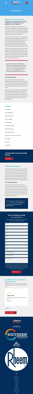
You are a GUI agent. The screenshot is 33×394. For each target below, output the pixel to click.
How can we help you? (8, 258)
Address (6, 236)
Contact (16, 392)
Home (16, 374)
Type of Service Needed (9, 255)
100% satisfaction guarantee (12, 57)
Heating (16, 380)
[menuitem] (16, 109)
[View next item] (7, 308)
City (6, 242)
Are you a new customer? (9, 252)
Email (6, 233)
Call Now (9, 158)
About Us (16, 376)
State (6, 245)
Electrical (16, 386)
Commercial (17, 388)
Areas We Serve (16, 390)
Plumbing (16, 384)
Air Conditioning (16, 378)
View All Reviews (10, 312)
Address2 (6, 239)
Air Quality (16, 382)
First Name (7, 223)
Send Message (16, 271)
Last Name (7, 226)
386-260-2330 (16, 326)
